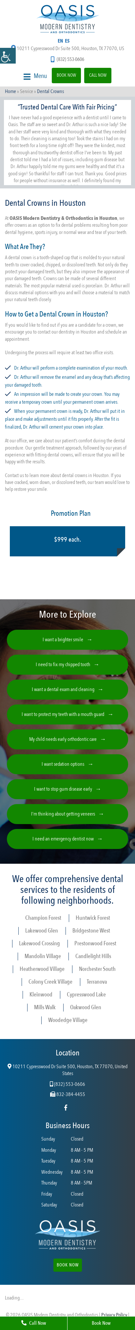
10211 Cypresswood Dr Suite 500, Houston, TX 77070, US (67, 48)
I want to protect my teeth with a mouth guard (63, 714)
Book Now (66, 75)
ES (67, 41)
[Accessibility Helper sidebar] (8, 56)
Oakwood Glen (85, 1007)
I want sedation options (63, 764)
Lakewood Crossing (39, 943)
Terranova (97, 982)
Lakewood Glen (41, 931)
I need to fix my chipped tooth (63, 664)
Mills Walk (45, 1007)
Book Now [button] (68, 1265)
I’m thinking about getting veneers (63, 814)
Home (10, 91)
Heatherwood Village (42, 969)
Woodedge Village (67, 1020)
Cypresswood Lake (86, 995)
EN (60, 41)
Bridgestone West (91, 931)
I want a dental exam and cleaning (63, 689)
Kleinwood (40, 995)
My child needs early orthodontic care (63, 739)
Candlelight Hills (93, 956)
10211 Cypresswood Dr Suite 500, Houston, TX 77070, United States (67, 1070)
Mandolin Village (43, 956)
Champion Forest (43, 918)
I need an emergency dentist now (63, 838)
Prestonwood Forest (95, 943)
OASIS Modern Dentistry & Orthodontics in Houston (63, 218)
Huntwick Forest (93, 918)
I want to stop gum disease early (63, 789)
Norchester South (97, 969)
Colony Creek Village (50, 982)
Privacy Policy (114, 1315)
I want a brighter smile (63, 639)
